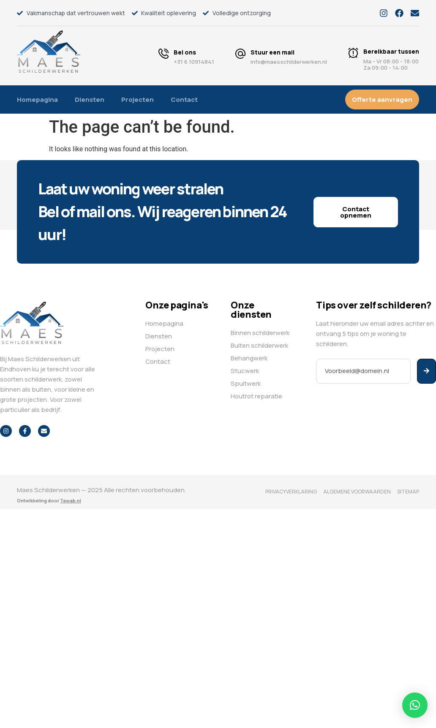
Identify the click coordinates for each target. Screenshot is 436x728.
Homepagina (37, 99)
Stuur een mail (272, 52)
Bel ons (185, 52)
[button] (415, 705)
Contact (184, 99)
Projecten (137, 99)
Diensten (89, 99)
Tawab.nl (70, 500)
